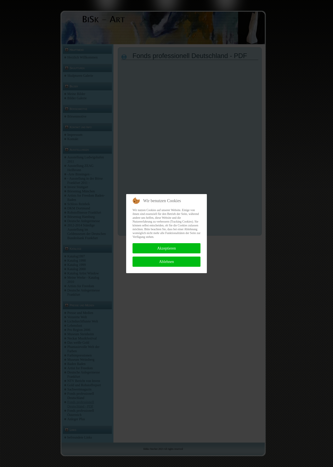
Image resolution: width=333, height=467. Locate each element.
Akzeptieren (166, 248)
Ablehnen (166, 262)
